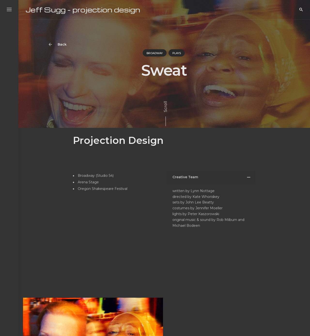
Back (59, 45)
